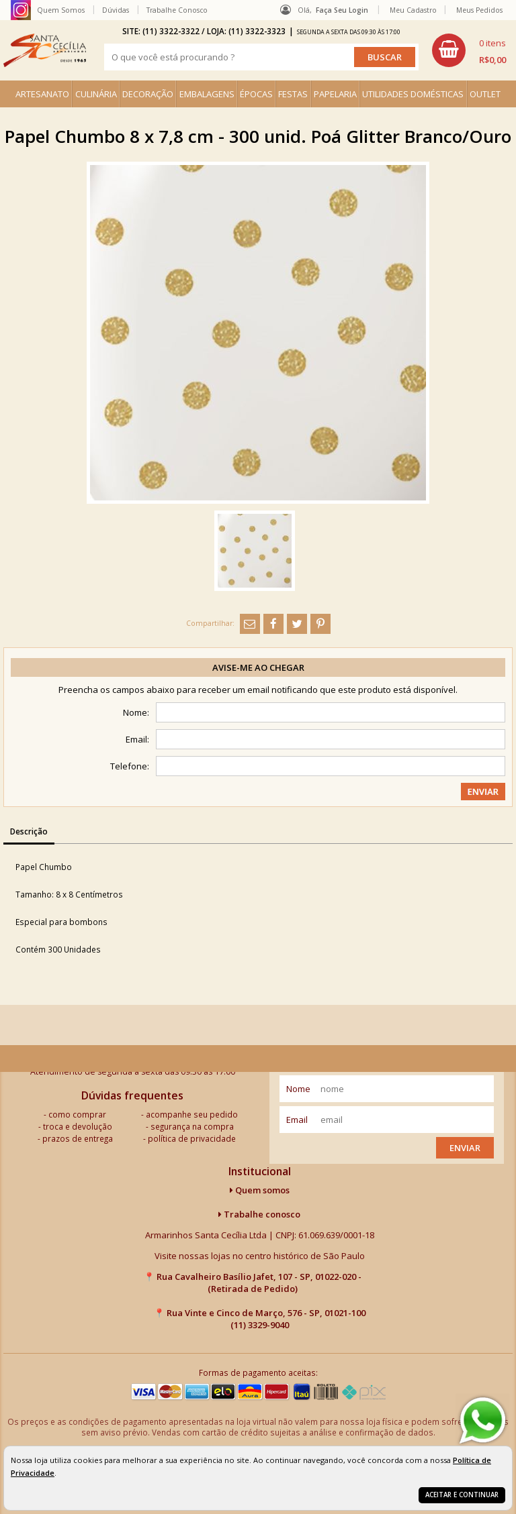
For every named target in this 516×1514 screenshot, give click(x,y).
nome (298, 1089)
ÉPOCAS (256, 94)
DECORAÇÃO (147, 94)
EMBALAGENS (206, 94)
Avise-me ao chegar (258, 667)
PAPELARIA (335, 94)
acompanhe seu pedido (192, 1114)
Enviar (464, 1148)
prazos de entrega (77, 1138)
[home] (44, 50)
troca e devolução (77, 1126)
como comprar (77, 1114)
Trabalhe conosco (259, 1214)
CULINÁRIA (96, 94)
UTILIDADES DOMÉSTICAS (413, 94)
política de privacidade (192, 1138)
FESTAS (293, 94)
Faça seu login (342, 10)
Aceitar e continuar (462, 1495)
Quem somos (260, 1190)
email (297, 1120)
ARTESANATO (42, 94)
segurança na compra (192, 1126)
